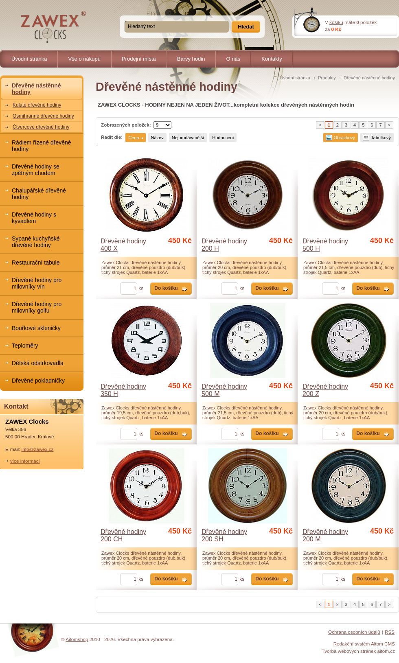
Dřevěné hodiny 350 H (123, 390)
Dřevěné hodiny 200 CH (123, 535)
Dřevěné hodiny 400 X (123, 245)
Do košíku (166, 288)
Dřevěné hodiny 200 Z (325, 390)
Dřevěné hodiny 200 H (224, 245)
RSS (390, 632)
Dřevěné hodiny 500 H (325, 245)
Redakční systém (351, 643)
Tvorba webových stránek (349, 651)
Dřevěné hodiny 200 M (325, 535)
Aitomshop (77, 639)
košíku (336, 22)
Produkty (327, 77)
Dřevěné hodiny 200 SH (224, 535)
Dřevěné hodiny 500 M (224, 390)
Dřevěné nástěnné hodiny (369, 77)
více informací (25, 461)
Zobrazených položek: (126, 124)
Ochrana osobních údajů (354, 632)
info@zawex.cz (38, 449)
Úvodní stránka (295, 77)
